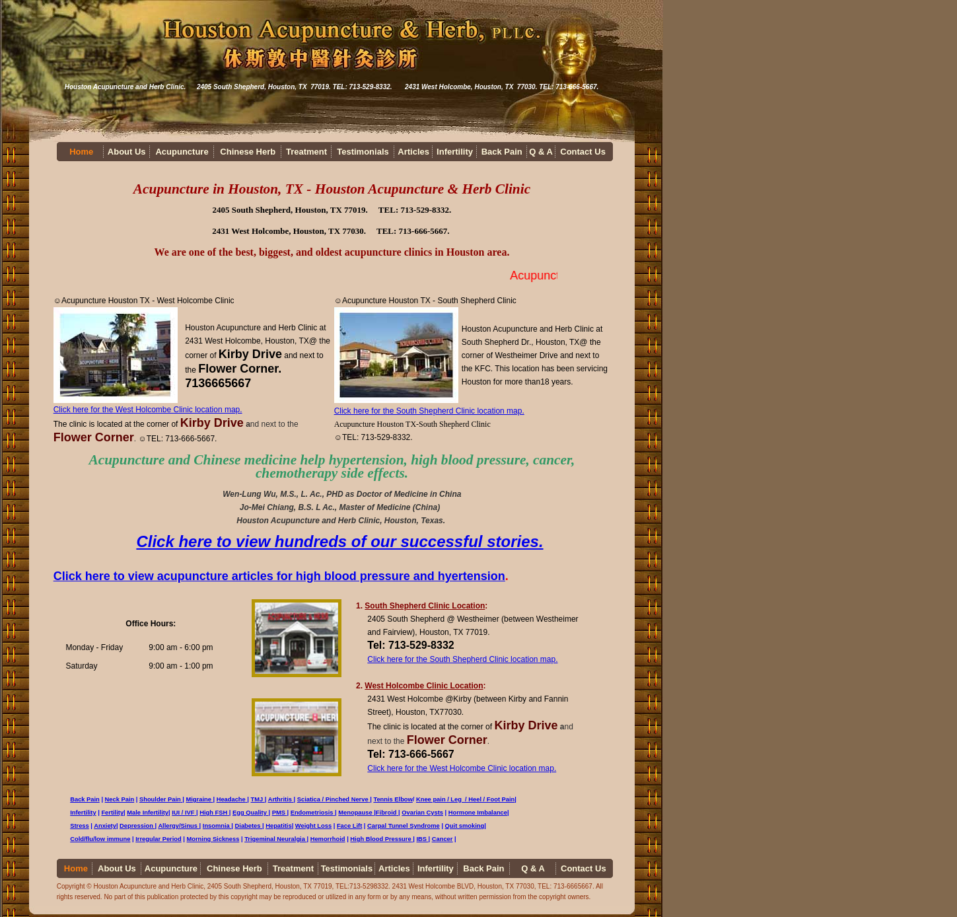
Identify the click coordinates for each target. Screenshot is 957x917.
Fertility (112, 812)
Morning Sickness (213, 839)
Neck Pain (120, 799)
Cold (77, 839)
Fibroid (387, 812)
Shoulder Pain (160, 799)
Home (81, 152)
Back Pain (501, 152)
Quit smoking (465, 826)
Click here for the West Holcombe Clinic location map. (147, 409)
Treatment (306, 152)
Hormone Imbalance (477, 812)
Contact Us (583, 152)
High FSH (213, 812)
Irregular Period (158, 839)
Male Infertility (147, 812)
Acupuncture (181, 152)
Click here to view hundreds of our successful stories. (339, 541)
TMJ (258, 799)
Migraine (198, 799)
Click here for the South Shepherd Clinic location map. (429, 411)
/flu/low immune (107, 839)
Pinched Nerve (347, 799)
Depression (137, 826)
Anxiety (105, 826)
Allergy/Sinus (177, 826)
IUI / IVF (183, 812)
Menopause (356, 812)
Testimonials (363, 152)
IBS (422, 839)
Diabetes (248, 826)
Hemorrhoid (327, 839)
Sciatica (311, 799)
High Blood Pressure (380, 839)
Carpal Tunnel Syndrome (403, 826)
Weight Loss (313, 826)
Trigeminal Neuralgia (275, 839)
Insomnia (217, 826)
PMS (279, 812)
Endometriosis (312, 812)
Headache (232, 799)
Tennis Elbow (392, 799)
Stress (79, 826)
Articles (413, 152)
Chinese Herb (247, 152)
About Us (127, 152)
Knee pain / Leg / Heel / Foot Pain (465, 799)
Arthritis (281, 799)
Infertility (455, 152)
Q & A (541, 152)
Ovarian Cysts (422, 812)
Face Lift (349, 826)
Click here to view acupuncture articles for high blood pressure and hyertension (279, 576)
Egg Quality (249, 812)
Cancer (442, 839)
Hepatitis (278, 826)
